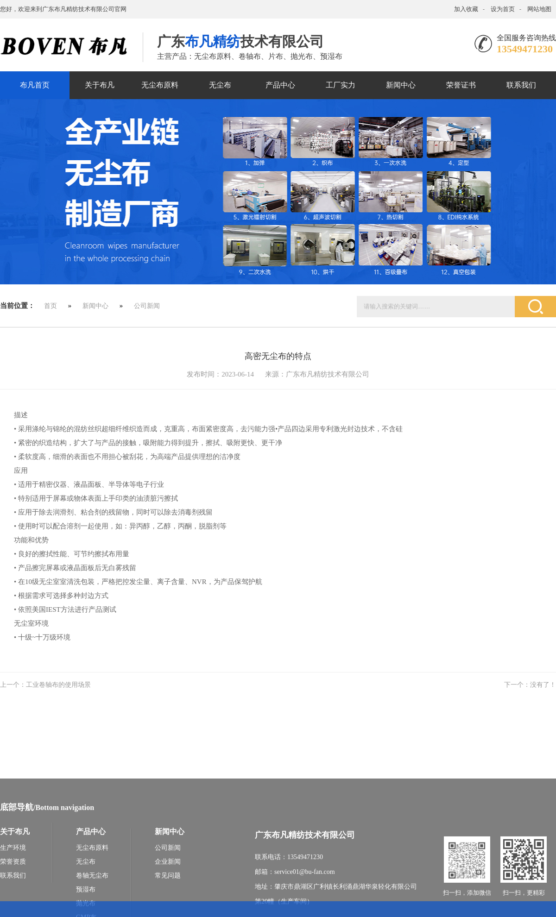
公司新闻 (147, 305)
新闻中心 (401, 85)
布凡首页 (35, 85)
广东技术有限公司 (240, 41)
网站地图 (539, 9)
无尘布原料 (159, 85)
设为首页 (503, 9)
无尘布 (220, 85)
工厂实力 (340, 85)
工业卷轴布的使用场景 (58, 684)
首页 (50, 305)
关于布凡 (99, 85)
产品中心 (280, 85)
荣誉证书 (461, 85)
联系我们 (521, 85)
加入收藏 (466, 9)
